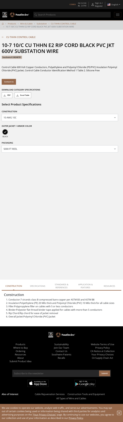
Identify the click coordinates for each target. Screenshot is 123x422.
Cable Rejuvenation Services (50, 394)
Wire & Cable (26, 23)
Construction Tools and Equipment (86, 394)
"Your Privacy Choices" (44, 414)
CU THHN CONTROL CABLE (63, 23)
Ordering (20, 351)
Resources (20, 354)
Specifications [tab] (37, 286)
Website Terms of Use (102, 344)
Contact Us (9, 81)
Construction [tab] (13, 286)
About (20, 357)
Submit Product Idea (20, 361)
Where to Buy (20, 347)
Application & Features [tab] (85, 286)
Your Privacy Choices (102, 354)
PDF (7, 95)
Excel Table (22, 95)
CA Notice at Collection (102, 351)
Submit (104, 373)
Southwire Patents (61, 354)
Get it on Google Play (85, 383)
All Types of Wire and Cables (71, 398)
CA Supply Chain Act (102, 357)
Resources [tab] (109, 286)
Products (12, 23)
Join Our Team (61, 347)
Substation (42, 23)
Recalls (61, 357)
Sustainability (61, 344)
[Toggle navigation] (117, 14)
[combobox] (72, 15)
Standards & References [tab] (61, 286)
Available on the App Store (38, 383)
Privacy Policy (76, 418)
